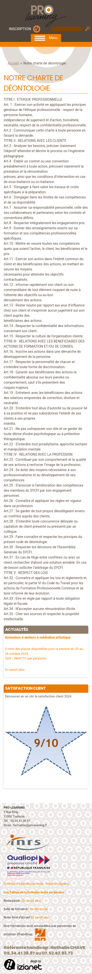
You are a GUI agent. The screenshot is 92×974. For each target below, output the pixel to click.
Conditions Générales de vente (23, 884)
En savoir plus (32, 900)
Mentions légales (57, 884)
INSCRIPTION (20, 29)
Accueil (13, 63)
